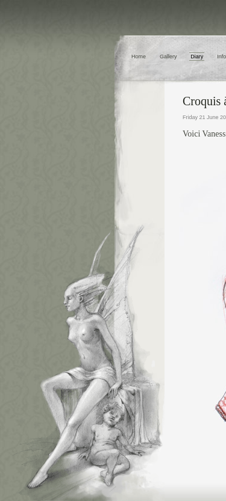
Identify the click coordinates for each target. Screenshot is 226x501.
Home (138, 57)
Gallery (168, 57)
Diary (196, 57)
